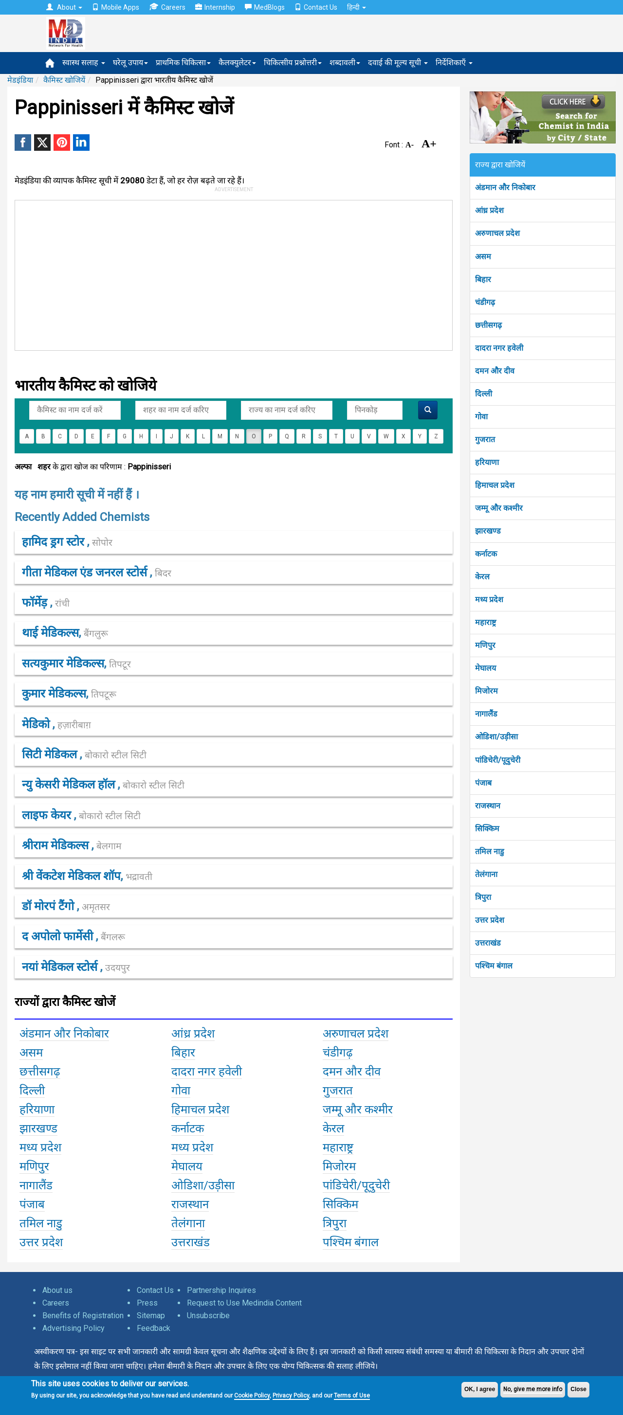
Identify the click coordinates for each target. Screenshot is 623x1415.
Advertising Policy (73, 1328)
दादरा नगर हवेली (499, 348)
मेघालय (485, 668)
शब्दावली (345, 62)
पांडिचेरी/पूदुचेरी (497, 760)
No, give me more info (532, 1389)
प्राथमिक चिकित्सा (183, 62)
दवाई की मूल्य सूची (398, 62)
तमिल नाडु (489, 851)
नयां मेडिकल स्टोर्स (61, 967)
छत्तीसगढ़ (488, 325)
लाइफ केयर (48, 815)
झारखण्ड (488, 531)
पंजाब (483, 783)
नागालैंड (486, 713)
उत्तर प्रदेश (489, 920)
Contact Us (315, 7)
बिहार (483, 279)
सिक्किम (487, 828)
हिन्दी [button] (356, 7)
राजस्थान (487, 805)
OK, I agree (479, 1389)
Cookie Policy (252, 1395)
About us (57, 1290)
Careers (167, 7)
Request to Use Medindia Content (244, 1303)
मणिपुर (485, 645)
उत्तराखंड (488, 943)
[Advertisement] (229, 273)
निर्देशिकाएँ (454, 62)
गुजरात (485, 439)
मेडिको (37, 724)
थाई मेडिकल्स (50, 633)
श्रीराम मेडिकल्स (57, 845)
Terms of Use (352, 1395)
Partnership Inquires (221, 1290)
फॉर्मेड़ (36, 602)
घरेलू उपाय (130, 62)
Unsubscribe (208, 1315)
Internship (215, 7)
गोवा (481, 416)
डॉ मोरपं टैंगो (49, 906)
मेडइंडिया (20, 80)
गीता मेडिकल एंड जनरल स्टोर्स (86, 572)
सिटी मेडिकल (51, 754)
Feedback (153, 1328)
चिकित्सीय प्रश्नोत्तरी (293, 62)
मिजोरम (486, 691)
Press (147, 1303)
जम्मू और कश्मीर (499, 508)
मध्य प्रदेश (489, 599)
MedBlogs (265, 7)
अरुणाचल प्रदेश (497, 233)
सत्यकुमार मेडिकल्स (63, 663)
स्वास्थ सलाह (83, 62)
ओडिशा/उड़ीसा (496, 736)
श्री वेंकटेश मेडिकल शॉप (71, 876)
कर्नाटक (486, 553)
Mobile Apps (115, 7)
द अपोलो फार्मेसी (59, 936)
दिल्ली (483, 393)
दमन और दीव (494, 371)
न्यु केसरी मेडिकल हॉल (70, 784)
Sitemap (151, 1315)
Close (578, 1389)
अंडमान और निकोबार (505, 187)
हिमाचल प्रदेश (494, 485)
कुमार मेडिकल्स (54, 693)
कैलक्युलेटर (237, 62)
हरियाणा (487, 462)
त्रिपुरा (483, 897)
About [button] (64, 7)
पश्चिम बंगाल (494, 965)
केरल (482, 576)
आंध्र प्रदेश (489, 210)
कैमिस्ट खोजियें (64, 80)
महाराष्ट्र (485, 622)
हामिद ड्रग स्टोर (54, 542)
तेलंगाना (486, 874)
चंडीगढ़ (485, 302)
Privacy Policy (291, 1395)
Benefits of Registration (83, 1315)
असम (483, 256)
